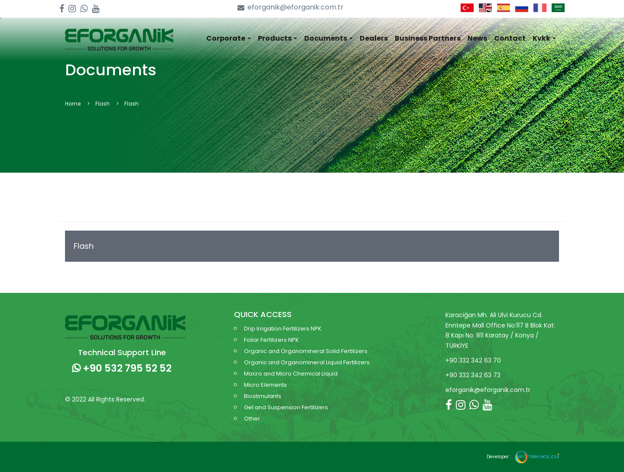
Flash (84, 246)
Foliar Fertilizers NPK (271, 340)
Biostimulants (262, 396)
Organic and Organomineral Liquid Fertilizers (307, 362)
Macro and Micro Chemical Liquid (291, 373)
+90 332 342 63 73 (472, 375)
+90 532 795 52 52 (122, 368)
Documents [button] (328, 38)
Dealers (374, 38)
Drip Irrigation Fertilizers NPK (283, 328)
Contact (510, 38)
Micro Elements (265, 385)
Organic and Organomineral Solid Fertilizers (305, 351)
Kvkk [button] (544, 38)
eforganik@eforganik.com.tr (290, 8)
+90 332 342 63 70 (473, 360)
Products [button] (277, 38)
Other (252, 418)
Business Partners (428, 38)
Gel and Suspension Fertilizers (286, 407)
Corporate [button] (228, 38)
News (477, 38)
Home (73, 103)
